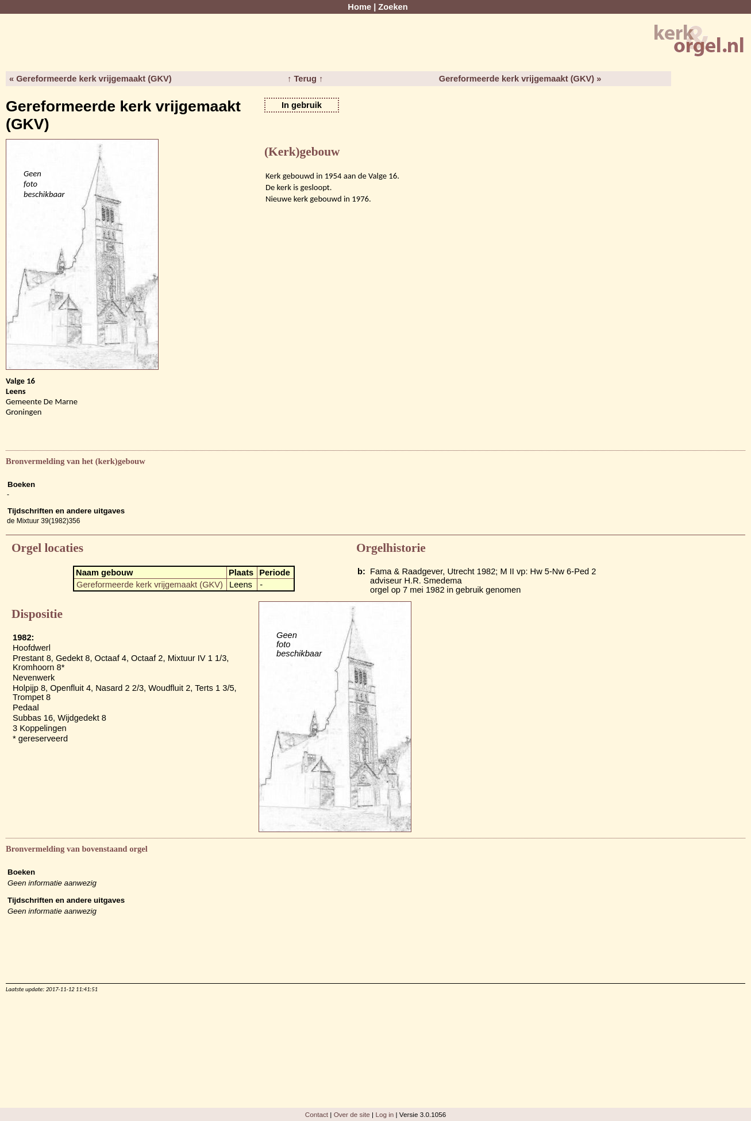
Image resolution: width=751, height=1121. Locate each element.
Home (359, 6)
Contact (316, 1114)
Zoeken (392, 6)
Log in (384, 1114)
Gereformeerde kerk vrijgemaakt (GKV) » (520, 78)
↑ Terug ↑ (305, 78)
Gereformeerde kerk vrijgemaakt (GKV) (149, 584)
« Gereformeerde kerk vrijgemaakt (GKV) (90, 78)
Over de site (352, 1114)
